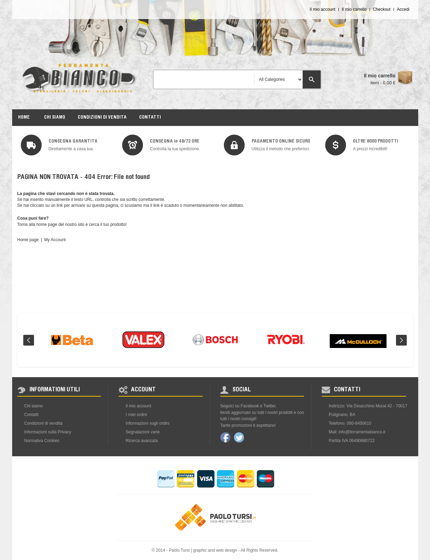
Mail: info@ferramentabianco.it (357, 432)
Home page (28, 239)
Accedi (403, 9)
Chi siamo (33, 406)
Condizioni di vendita (43, 423)
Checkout (381, 9)
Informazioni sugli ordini (147, 423)
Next (401, 340)
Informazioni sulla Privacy (47, 432)
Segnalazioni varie (143, 432)
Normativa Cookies (41, 440)
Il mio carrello (354, 9)
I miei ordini (136, 414)
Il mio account (322, 9)
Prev (28, 340)
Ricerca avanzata (142, 440)
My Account (55, 239)
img (31, 145)
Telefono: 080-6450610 (350, 423)
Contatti (31, 414)
